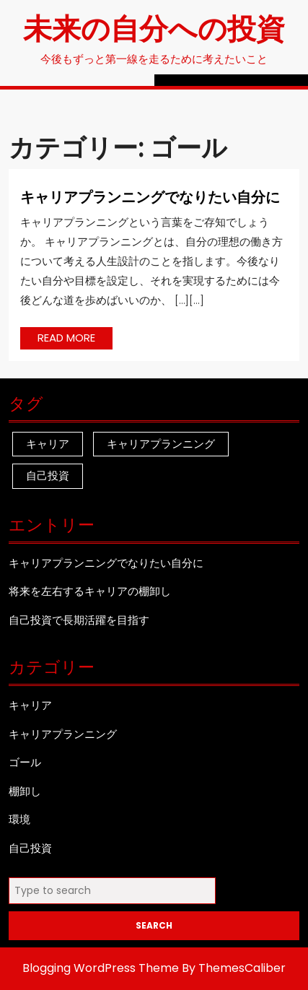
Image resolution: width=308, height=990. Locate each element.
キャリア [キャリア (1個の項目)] (47, 443)
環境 (19, 819)
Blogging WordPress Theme (100, 968)
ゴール (25, 762)
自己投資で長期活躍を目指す (79, 620)
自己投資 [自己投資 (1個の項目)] (47, 475)
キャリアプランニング (63, 734)
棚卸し (25, 791)
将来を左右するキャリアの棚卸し (90, 591)
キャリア (30, 705)
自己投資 (30, 848)
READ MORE (75, 339)
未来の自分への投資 (154, 27)
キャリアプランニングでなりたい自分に (150, 196)
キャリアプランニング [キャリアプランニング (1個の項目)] (161, 443)
